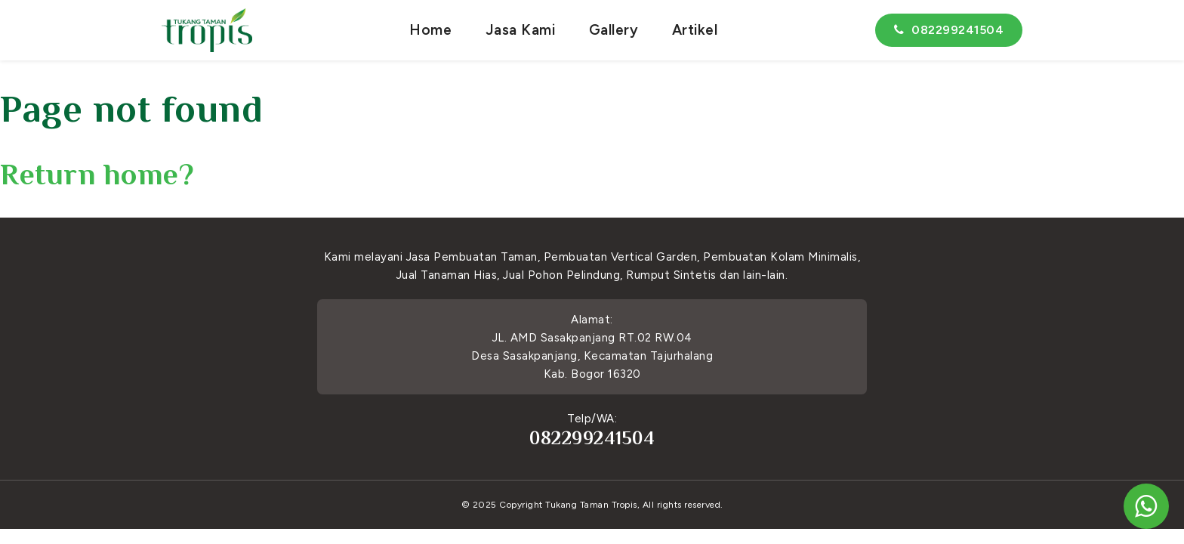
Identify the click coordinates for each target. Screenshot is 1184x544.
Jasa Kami (521, 30)
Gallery (614, 30)
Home (430, 30)
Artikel (695, 30)
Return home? (97, 174)
